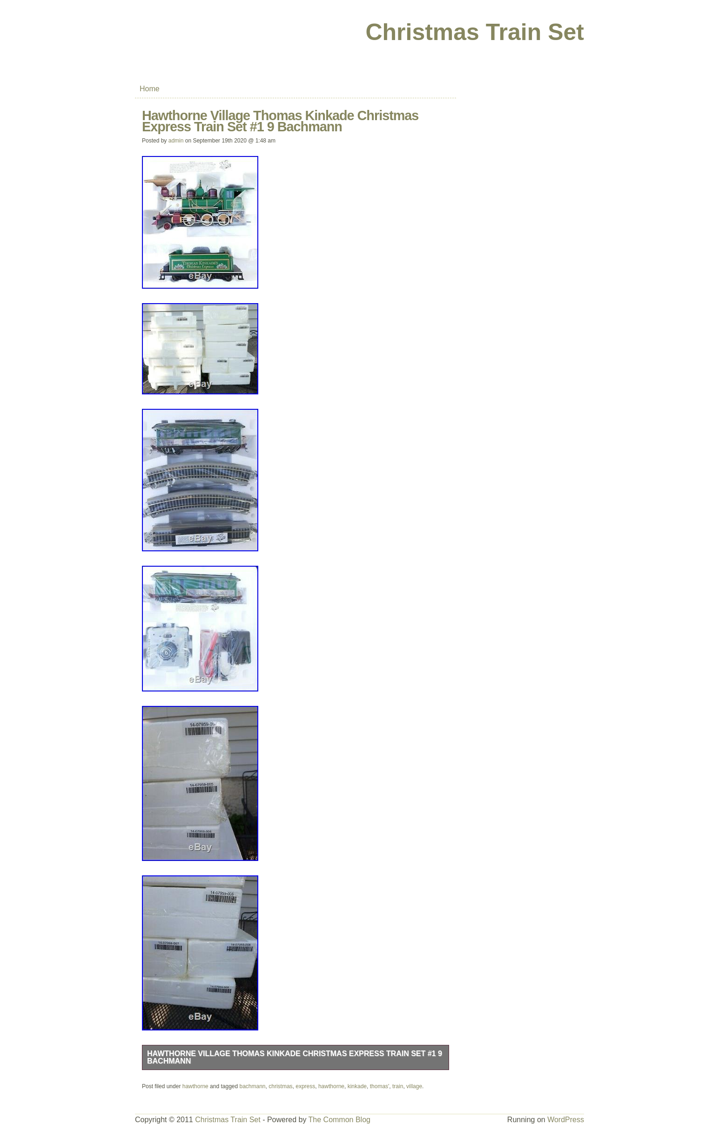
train (397, 1086)
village (414, 1086)
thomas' (380, 1086)
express (305, 1086)
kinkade (357, 1086)
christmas (280, 1086)
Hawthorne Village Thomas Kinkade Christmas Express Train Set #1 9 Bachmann (294, 1057)
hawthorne (195, 1086)
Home (150, 89)
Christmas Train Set (474, 32)
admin (176, 140)
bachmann (253, 1086)
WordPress (565, 1120)
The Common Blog (339, 1120)
